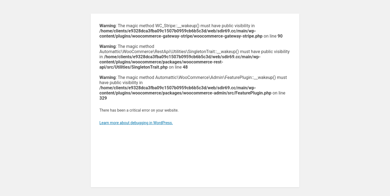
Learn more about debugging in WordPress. (136, 123)
